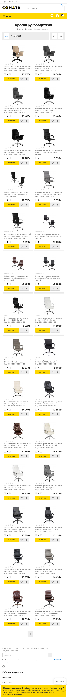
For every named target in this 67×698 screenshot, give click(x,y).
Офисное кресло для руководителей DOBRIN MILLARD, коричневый (17, 445)
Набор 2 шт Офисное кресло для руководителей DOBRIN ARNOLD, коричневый (16, 278)
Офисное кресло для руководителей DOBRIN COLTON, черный (48, 109)
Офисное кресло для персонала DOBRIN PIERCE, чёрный (16, 319)
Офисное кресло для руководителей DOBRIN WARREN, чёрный (17, 529)
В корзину (11, 79)
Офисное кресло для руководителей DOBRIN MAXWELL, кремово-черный (18, 68)
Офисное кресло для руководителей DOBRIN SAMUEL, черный (17, 151)
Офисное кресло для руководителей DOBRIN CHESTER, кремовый (48, 445)
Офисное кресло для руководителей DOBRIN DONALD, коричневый (17, 612)
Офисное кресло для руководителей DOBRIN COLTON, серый (17, 109)
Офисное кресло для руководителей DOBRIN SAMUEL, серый (48, 68)
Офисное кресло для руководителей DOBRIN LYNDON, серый (48, 570)
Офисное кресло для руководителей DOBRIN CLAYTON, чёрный (48, 361)
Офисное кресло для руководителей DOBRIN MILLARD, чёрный (48, 403)
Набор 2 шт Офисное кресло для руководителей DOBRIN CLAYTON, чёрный (48, 236)
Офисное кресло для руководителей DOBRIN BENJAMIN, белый (48, 319)
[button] (63, 688)
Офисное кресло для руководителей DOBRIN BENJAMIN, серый (17, 361)
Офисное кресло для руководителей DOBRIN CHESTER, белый (17, 487)
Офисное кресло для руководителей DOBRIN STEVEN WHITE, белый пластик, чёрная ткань (48, 530)
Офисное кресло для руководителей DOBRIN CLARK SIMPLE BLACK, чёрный (48, 152)
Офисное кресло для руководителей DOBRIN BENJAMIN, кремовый (17, 403)
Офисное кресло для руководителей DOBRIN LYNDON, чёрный (17, 570)
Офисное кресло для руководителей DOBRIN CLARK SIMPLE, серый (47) (48, 193)
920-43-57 (9, 2)
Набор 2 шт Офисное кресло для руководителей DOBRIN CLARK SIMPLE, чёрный (16, 194)
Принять (18, 694)
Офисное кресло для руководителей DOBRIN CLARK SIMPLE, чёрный (17, 235)
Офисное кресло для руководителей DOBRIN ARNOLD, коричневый (48, 612)
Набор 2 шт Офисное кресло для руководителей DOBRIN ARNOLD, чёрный (47, 278)
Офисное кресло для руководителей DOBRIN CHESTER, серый (48, 487)
